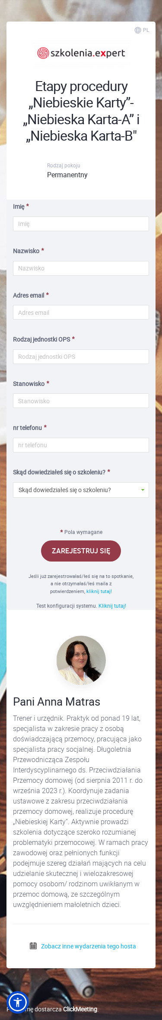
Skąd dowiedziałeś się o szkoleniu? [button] (65, 490)
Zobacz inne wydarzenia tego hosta (82, 946)
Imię (18, 206)
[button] (18, 1002)
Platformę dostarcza (51, 1009)
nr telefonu (27, 428)
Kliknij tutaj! (112, 605)
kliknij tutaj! (99, 591)
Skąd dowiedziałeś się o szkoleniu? (59, 472)
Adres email (28, 295)
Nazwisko (26, 251)
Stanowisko (28, 384)
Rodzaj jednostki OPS (41, 339)
